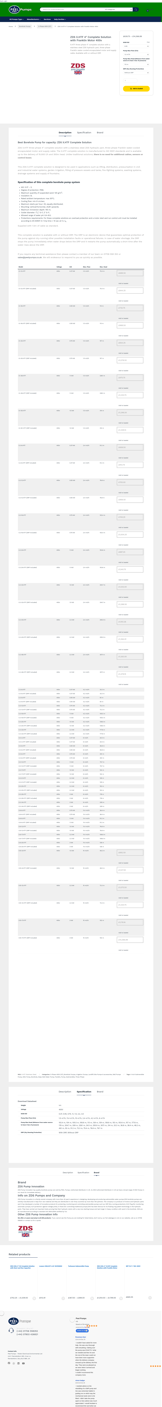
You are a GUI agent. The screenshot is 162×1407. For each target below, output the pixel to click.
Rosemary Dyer (80, 1337)
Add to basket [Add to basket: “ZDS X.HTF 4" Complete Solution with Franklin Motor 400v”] (123, 283)
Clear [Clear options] (148, 42)
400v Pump (26, 1077)
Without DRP (73, 1133)
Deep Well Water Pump (46, 1077)
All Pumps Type (16, 19)
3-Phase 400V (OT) (44, 26)
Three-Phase (80, 1077)
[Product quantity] (130, 81)
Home (11, 26)
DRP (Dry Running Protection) (133, 69)
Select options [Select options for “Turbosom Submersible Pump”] (92, 1298)
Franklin (57, 1077)
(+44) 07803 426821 (27, 1334)
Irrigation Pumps (82, 1074)
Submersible (70, 1077)
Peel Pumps (81, 1318)
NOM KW (126, 42)
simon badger (80, 1380)
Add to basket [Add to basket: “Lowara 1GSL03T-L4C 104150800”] (63, 1298)
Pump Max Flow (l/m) (130, 50)
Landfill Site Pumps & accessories (100, 1074)
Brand (100, 132)
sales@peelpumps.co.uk (30, 257)
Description (65, 132)
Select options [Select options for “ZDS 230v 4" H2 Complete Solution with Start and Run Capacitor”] (34, 1298)
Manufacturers (33, 19)
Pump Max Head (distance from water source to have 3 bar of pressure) (136, 59)
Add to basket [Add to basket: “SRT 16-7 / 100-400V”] (150, 1298)
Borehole (34, 1077)
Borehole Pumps (24, 26)
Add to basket (138, 88)
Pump (63, 1077)
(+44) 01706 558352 (27, 1331)
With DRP (63, 1133)
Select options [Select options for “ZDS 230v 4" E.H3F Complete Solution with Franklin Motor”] (121, 1298)
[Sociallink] (9, 1363)
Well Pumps (117, 1074)
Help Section (59, 19)
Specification (84, 132)
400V (61, 1110)
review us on (82, 1331)
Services (47, 19)
